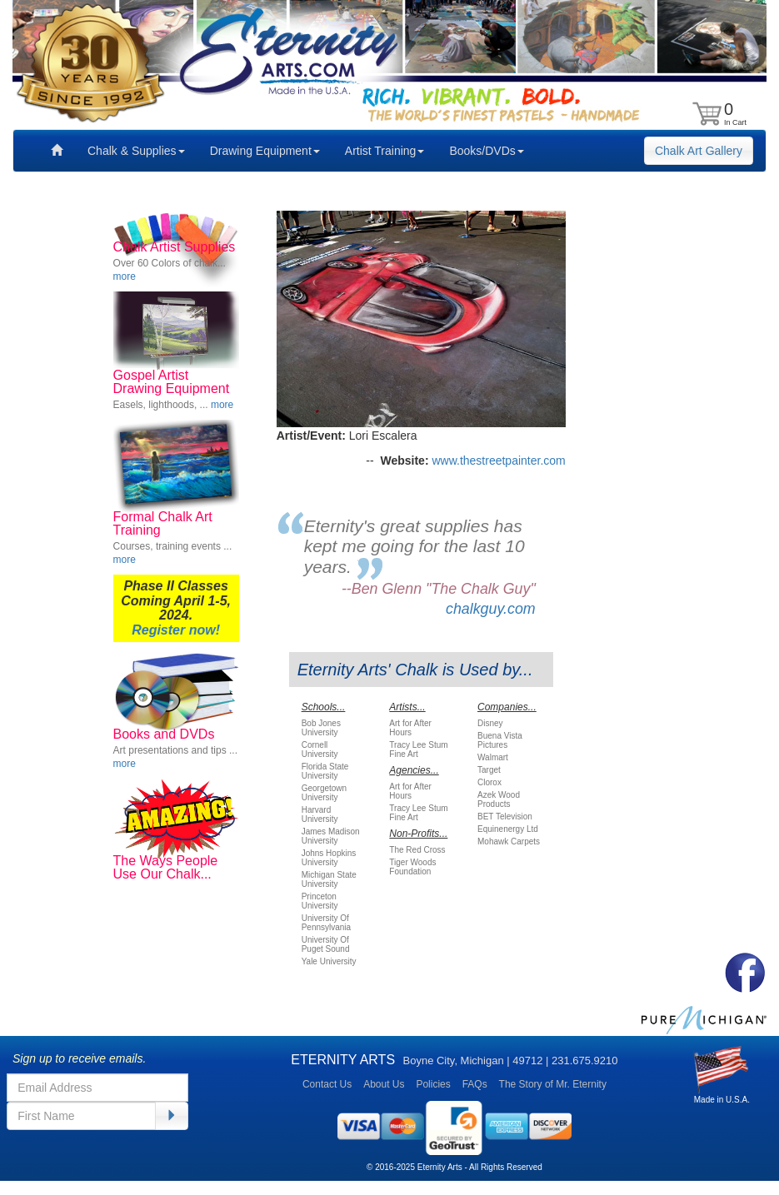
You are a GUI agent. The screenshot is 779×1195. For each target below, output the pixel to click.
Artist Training (385, 150)
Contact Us (327, 1084)
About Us (383, 1084)
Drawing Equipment (265, 150)
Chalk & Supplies (136, 150)
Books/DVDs (486, 150)
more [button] (124, 276)
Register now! (176, 630)
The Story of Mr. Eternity (553, 1084)
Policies (433, 1084)
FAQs (474, 1084)
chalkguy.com (491, 608)
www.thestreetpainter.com (498, 460)
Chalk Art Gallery (698, 150)
